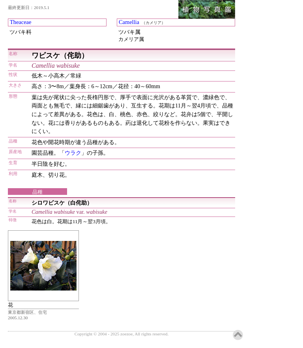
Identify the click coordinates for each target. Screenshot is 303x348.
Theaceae (20, 22)
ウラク (73, 153)
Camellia (129, 22)
